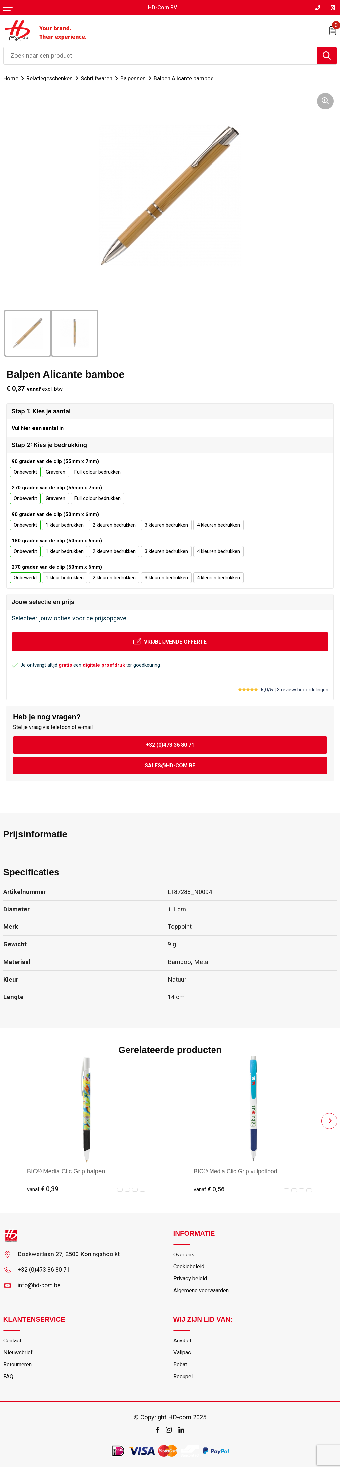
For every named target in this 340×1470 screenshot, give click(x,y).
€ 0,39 (42, 1189)
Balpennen (136, 77)
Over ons (184, 1254)
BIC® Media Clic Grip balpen (66, 1170)
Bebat (180, 1366)
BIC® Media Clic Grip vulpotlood (237, 1170)
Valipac (182, 1354)
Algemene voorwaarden (203, 1291)
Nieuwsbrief (18, 1354)
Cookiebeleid (189, 1267)
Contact (13, 1342)
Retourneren (18, 1366)
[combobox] (160, 55)
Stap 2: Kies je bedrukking (49, 444)
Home (11, 77)
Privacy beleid (190, 1279)
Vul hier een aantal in (38, 428)
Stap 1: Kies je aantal (41, 410)
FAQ (8, 1379)
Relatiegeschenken (50, 77)
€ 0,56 (209, 1189)
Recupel (183, 1379)
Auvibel (182, 1342)
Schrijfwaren (98, 77)
